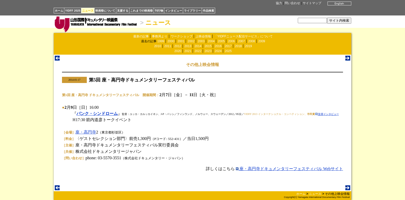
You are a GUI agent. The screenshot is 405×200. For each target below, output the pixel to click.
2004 (211, 41)
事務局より (159, 36)
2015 (208, 46)
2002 (191, 41)
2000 (170, 41)
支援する (122, 10)
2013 (187, 46)
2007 (241, 41)
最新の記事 (141, 36)
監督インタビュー (327, 114)
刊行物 (159, 10)
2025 (228, 51)
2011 (167, 46)
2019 (248, 46)
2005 (221, 41)
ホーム (59, 10)
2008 (251, 41)
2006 (231, 41)
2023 (208, 51)
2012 (177, 46)
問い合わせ (292, 3)
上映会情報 (203, 36)
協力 (279, 3)
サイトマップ (312, 3)
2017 (228, 46)
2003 (201, 41)
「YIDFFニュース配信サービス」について (243, 36)
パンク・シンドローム (97, 113)
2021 (187, 51)
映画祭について (105, 10)
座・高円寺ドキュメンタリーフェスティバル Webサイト (289, 168)
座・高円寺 (85, 132)
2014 (197, 46)
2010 (157, 46)
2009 (261, 41)
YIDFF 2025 (72, 10)
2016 (218, 46)
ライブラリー (192, 10)
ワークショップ (181, 36)
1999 (160, 41)
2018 (238, 46)
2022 (197, 51)
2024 (218, 51)
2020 (177, 51)
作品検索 (208, 10)
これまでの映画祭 (141, 10)
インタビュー (173, 10)
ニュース (88, 10)
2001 (180, 41)
